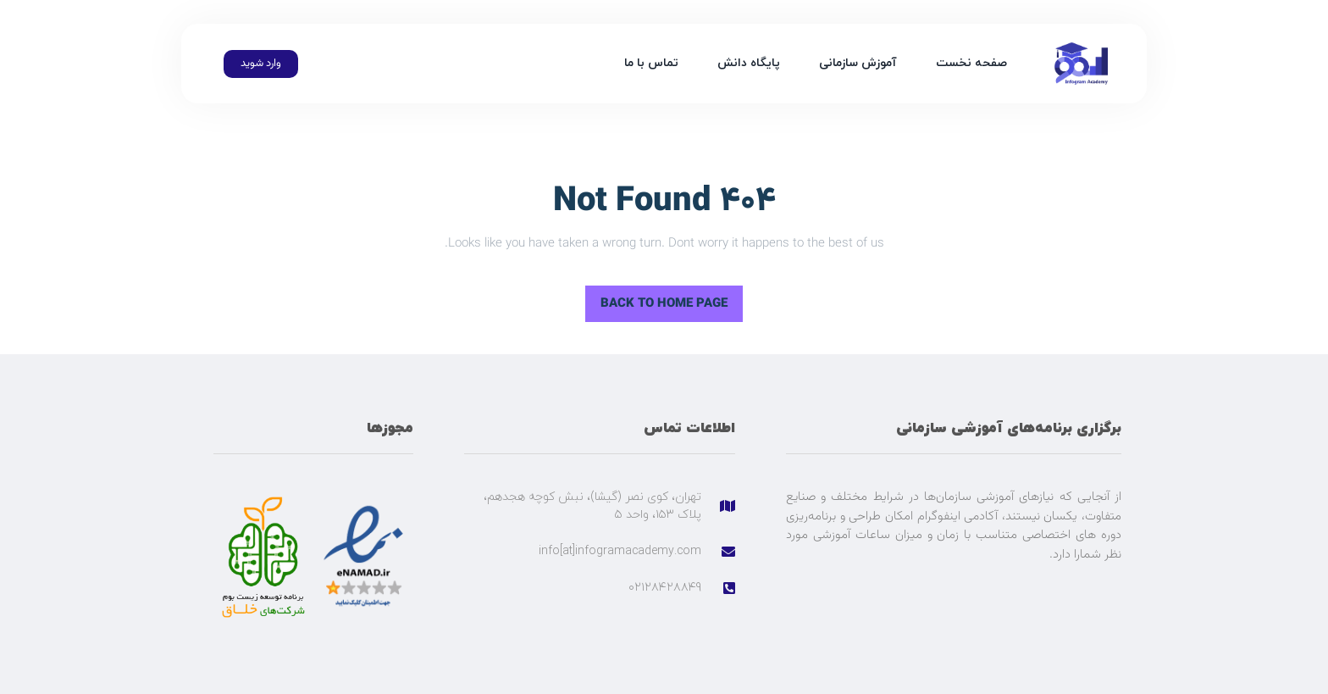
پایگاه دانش (748, 63)
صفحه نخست (971, 63)
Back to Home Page (671, 300)
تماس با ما (651, 63)
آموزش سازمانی (858, 63)
